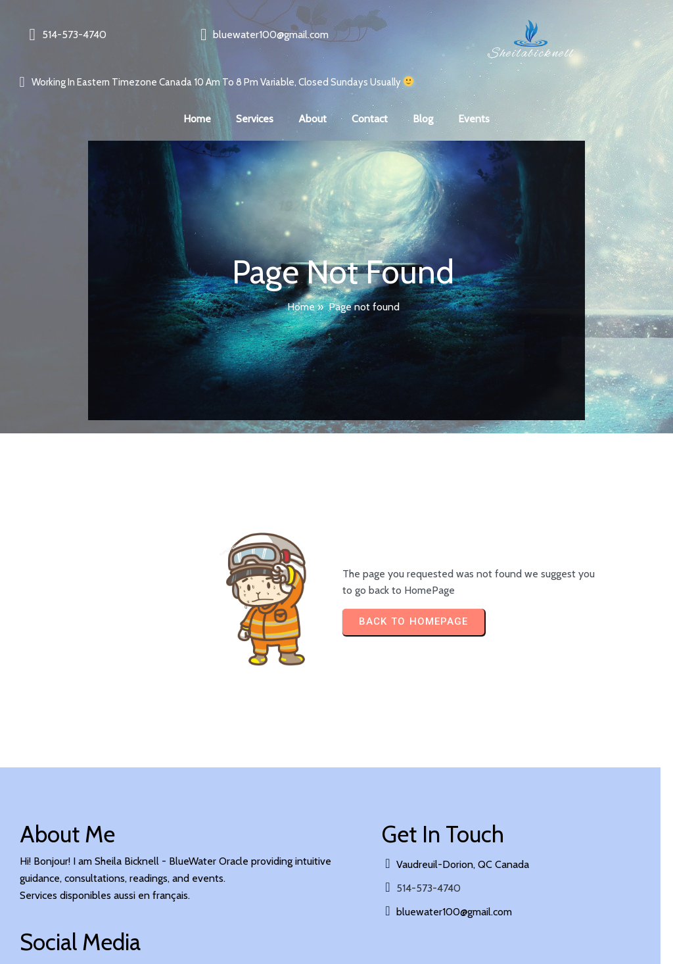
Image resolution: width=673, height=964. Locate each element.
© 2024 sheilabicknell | (72, 919)
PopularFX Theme (165, 919)
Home (301, 284)
